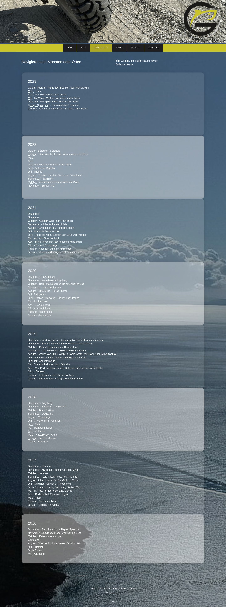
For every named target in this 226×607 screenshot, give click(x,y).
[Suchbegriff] (113, 575)
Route (107, 588)
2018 (113, 419)
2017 (113, 482)
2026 (69, 48)
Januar (32, 150)
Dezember (34, 277)
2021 (113, 230)
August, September (38, 105)
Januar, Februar (37, 87)
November (34, 185)
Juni (30, 168)
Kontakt (153, 48)
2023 (113, 104)
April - (31, 241)
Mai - (31, 238)
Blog (93, 588)
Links (119, 48)
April (31, 94)
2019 (113, 356)
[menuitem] (69, 48)
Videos (135, 48)
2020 (113, 293)
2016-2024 (100, 48)
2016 (113, 538)
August (32, 175)
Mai (30, 98)
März (31, 91)
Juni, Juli (33, 101)
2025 (83, 48)
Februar (32, 154)
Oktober (32, 108)
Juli (30, 171)
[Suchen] (150, 575)
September (34, 178)
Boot (100, 588)
